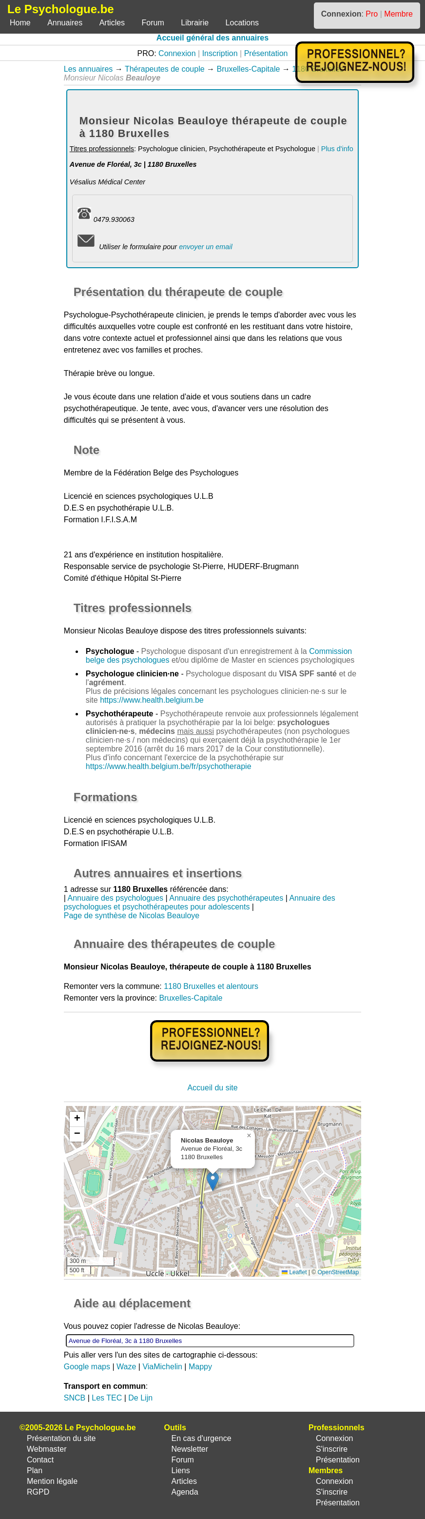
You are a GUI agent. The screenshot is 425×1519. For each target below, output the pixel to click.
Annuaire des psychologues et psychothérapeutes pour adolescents (199, 902)
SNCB (74, 1398)
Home (20, 23)
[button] (213, 1181)
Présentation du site (61, 1438)
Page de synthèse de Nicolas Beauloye (131, 915)
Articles (112, 23)
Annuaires (64, 23)
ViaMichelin (162, 1366)
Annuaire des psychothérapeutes (226, 898)
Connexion (177, 53)
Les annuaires (88, 69)
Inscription (220, 53)
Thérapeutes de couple (165, 69)
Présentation (266, 53)
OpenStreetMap (338, 1272)
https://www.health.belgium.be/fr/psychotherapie (168, 766)
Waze (126, 1366)
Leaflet (294, 1272)
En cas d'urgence (201, 1438)
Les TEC (107, 1398)
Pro (372, 14)
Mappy (200, 1366)
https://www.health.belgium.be (152, 700)
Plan (34, 1470)
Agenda (184, 1492)
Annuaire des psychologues (116, 898)
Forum (153, 23)
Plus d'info (337, 149)
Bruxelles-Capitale (248, 69)
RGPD (38, 1492)
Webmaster (47, 1449)
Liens (180, 1470)
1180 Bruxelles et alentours (211, 986)
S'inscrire (332, 1449)
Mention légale (52, 1481)
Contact (40, 1460)
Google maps (87, 1366)
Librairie (195, 23)
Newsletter (189, 1449)
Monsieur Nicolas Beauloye (111, 631)
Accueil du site (212, 1088)
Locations (242, 23)
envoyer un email (205, 247)
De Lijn (140, 1398)
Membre (398, 14)
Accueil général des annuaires (212, 38)
